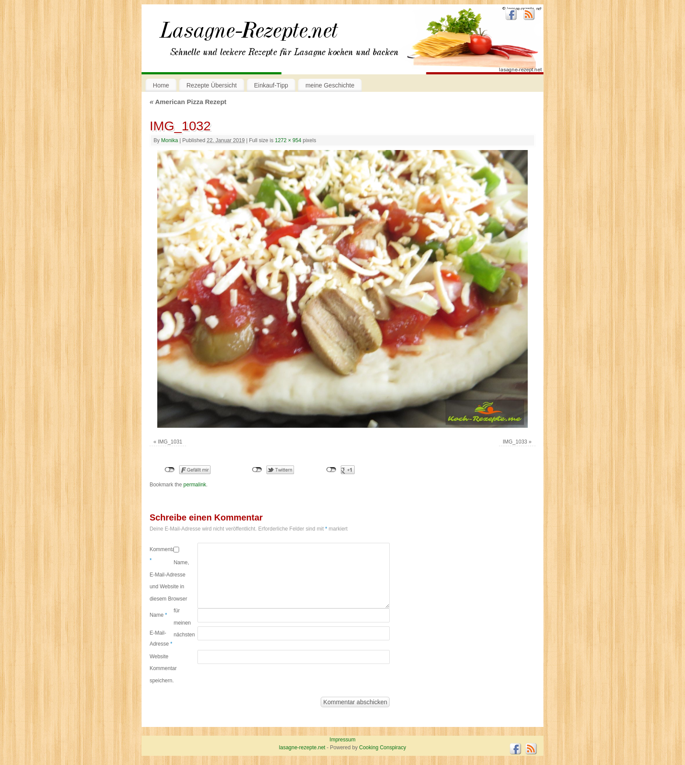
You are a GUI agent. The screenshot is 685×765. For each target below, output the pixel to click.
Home (161, 85)
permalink (194, 485)
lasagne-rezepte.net (248, 35)
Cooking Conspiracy (382, 747)
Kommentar (161, 555)
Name (158, 615)
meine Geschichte (329, 85)
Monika (169, 140)
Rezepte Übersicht (212, 85)
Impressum (342, 740)
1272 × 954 (288, 140)
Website (158, 656)
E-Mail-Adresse (160, 638)
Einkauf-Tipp (271, 85)
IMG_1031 (170, 442)
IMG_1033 (515, 442)
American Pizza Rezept (187, 101)
